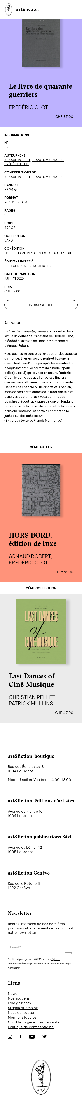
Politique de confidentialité (31, 1027)
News (12, 993)
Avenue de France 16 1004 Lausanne (25, 813)
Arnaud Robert (17, 160)
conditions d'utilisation (48, 963)
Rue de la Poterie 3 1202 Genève (24, 885)
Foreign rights (19, 1003)
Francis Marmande (48, 160)
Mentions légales (22, 1017)
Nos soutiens (19, 998)
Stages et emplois (23, 1008)
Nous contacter (21, 1012)
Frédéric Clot (16, 164)
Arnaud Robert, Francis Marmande (34, 177)
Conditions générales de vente (33, 1022)
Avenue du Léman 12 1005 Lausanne (25, 849)
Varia (8, 241)
